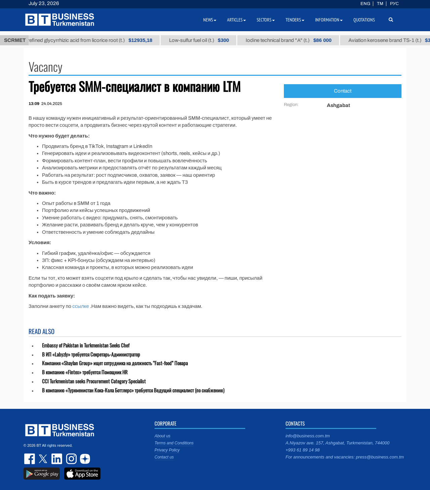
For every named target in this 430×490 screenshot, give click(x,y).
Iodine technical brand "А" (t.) (292, 40)
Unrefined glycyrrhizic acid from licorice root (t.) (90, 40)
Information (329, 20)
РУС (394, 3)
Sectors (266, 20)
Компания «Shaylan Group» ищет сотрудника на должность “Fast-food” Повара (115, 363)
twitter (43, 459)
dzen (84, 459)
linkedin (57, 459)
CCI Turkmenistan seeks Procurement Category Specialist (94, 381)
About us (162, 436)
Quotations (364, 20)
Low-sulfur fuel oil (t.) (202, 40)
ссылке (80, 306)
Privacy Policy (167, 450)
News (209, 20)
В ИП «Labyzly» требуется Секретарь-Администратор (91, 354)
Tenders (295, 20)
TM (380, 3)
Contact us (164, 457)
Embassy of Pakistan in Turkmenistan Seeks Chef (85, 345)
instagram (70, 459)
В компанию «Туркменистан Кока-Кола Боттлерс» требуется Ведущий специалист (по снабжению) (133, 390)
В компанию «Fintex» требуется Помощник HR (85, 372)
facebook (30, 459)
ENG (365, 3)
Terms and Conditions (174, 443)
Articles (236, 20)
